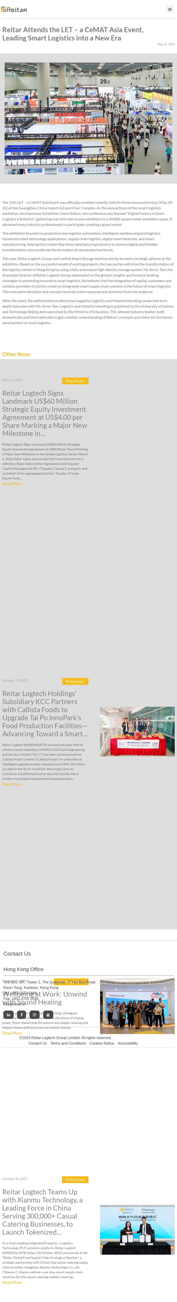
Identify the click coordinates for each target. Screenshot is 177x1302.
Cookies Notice (101, 1043)
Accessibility (128, 1043)
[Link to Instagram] (35, 1015)
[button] (10, 118)
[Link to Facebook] (21, 1015)
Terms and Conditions (68, 1043)
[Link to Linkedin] (8, 1015)
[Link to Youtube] (48, 1015)
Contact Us (38, 1043)
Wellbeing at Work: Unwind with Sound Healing (44, 793)
